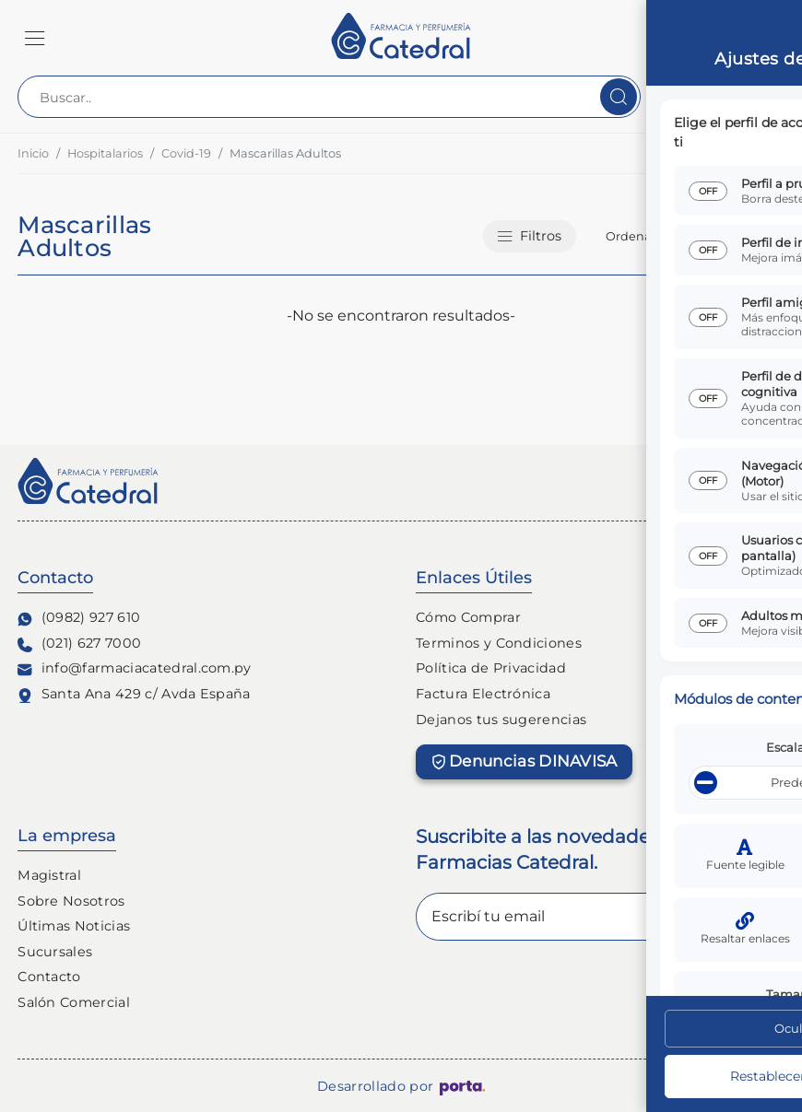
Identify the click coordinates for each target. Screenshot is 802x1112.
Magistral (49, 875)
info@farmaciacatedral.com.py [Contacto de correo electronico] (135, 668)
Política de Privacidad (491, 668)
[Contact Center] (724, 96)
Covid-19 (186, 153)
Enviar (738, 916)
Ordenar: (632, 236)
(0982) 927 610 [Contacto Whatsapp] (79, 617)
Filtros (529, 236)
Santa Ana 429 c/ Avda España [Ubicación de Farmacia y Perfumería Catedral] (134, 694)
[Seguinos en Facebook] (700, 482)
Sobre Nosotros (71, 901)
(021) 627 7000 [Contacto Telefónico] (79, 643)
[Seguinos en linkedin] (773, 482)
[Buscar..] (329, 97)
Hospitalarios (105, 153)
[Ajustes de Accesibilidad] (745, 985)
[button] (35, 37)
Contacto (49, 976)
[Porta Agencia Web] (462, 1087)
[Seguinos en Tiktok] (736, 482)
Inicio (33, 153)
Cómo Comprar (468, 617)
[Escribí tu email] (600, 917)
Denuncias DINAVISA (524, 761)
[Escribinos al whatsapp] (745, 1055)
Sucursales (55, 951)
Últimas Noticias (74, 926)
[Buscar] (618, 96)
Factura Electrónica (483, 693)
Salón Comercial (74, 1002)
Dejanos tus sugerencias (501, 719)
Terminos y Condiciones (499, 643)
